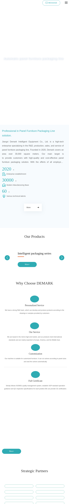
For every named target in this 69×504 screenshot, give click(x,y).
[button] (61, 257)
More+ (27, 264)
